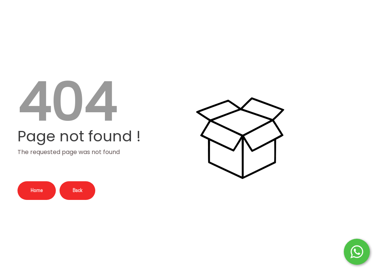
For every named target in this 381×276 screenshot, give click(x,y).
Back (77, 190)
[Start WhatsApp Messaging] (357, 251)
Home (37, 190)
